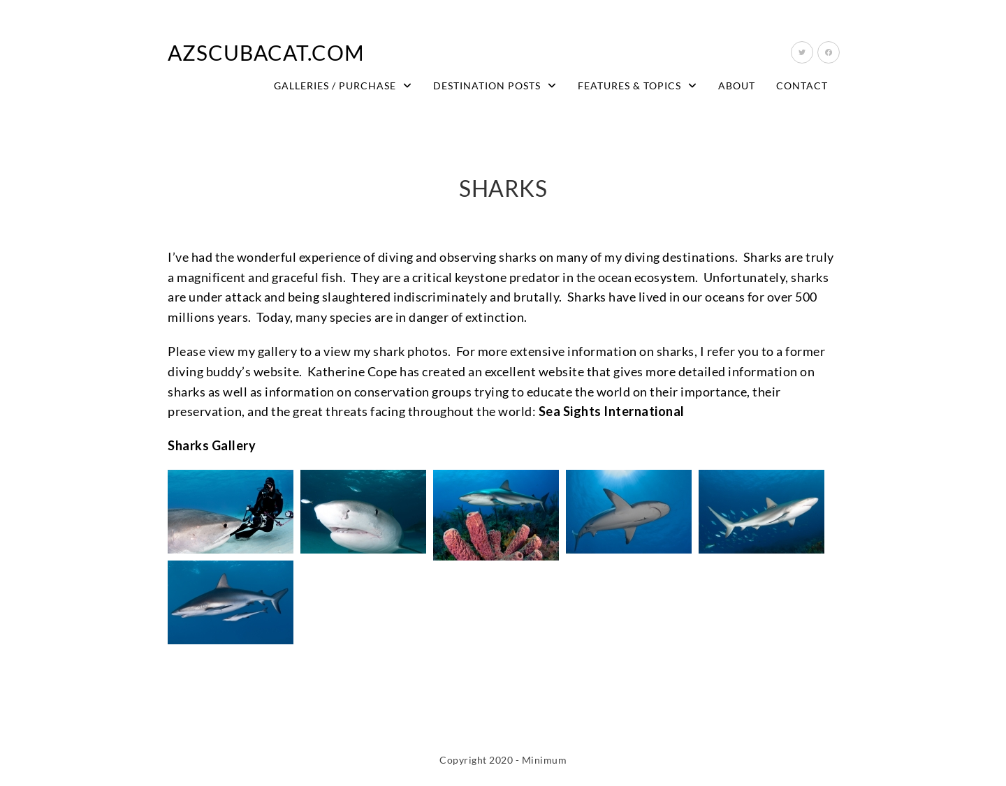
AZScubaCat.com (266, 52)
